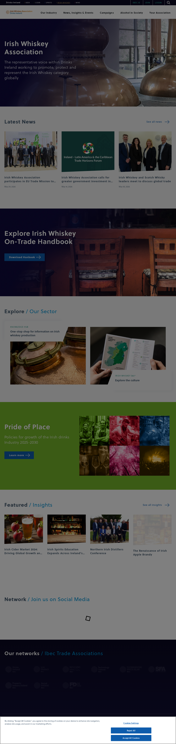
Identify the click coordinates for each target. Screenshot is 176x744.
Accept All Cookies (131, 738)
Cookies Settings (131, 723)
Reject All (131, 730)
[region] (88, 730)
